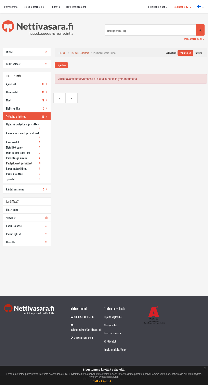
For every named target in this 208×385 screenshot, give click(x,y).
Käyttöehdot (110, 341)
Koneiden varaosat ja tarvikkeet (23, 135)
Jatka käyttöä (102, 381)
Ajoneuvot (26, 84)
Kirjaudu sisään (158, 6)
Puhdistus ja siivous (23, 158)
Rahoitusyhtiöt (26, 234)
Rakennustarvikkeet (23, 168)
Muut (26, 100)
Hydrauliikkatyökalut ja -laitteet (23, 126)
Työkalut (23, 179)
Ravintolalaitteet (23, 174)
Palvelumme (10, 6)
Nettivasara (12, 209)
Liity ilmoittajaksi (76, 6)
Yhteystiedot (110, 325)
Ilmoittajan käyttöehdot (115, 349)
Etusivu (62, 52)
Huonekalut (26, 92)
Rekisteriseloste (112, 333)
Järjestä (61, 65)
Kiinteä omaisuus (26, 189)
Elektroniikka (26, 108)
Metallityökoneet (23, 147)
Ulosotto (26, 242)
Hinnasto (55, 6)
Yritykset (26, 217)
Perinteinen (185, 52)
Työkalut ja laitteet (26, 116)
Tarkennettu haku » (194, 39)
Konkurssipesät (26, 226)
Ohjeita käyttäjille (34, 6)
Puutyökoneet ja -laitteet (23, 163)
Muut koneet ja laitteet (23, 152)
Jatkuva (198, 52)
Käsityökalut (23, 142)
